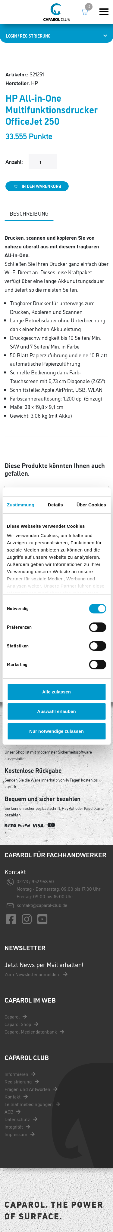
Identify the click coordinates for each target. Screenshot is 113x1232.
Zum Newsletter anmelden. (36, 974)
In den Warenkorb (37, 186)
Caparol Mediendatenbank (34, 1031)
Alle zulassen (56, 691)
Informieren (20, 1074)
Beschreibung (29, 213)
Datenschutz (21, 1119)
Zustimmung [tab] (20, 504)
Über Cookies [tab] (91, 504)
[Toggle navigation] (103, 12)
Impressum (20, 1134)
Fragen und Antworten (31, 1089)
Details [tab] (55, 504)
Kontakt (16, 1096)
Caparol (16, 1016)
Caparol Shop (21, 1024)
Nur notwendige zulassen (56, 731)
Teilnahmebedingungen (32, 1104)
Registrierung (22, 1081)
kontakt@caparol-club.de (42, 905)
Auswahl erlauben (56, 711)
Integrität (17, 1126)
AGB (12, 1111)
